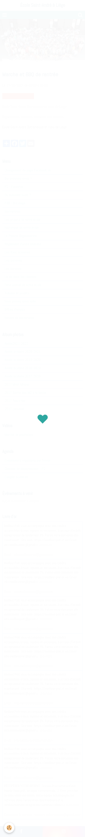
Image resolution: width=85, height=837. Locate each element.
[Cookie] (9, 828)
